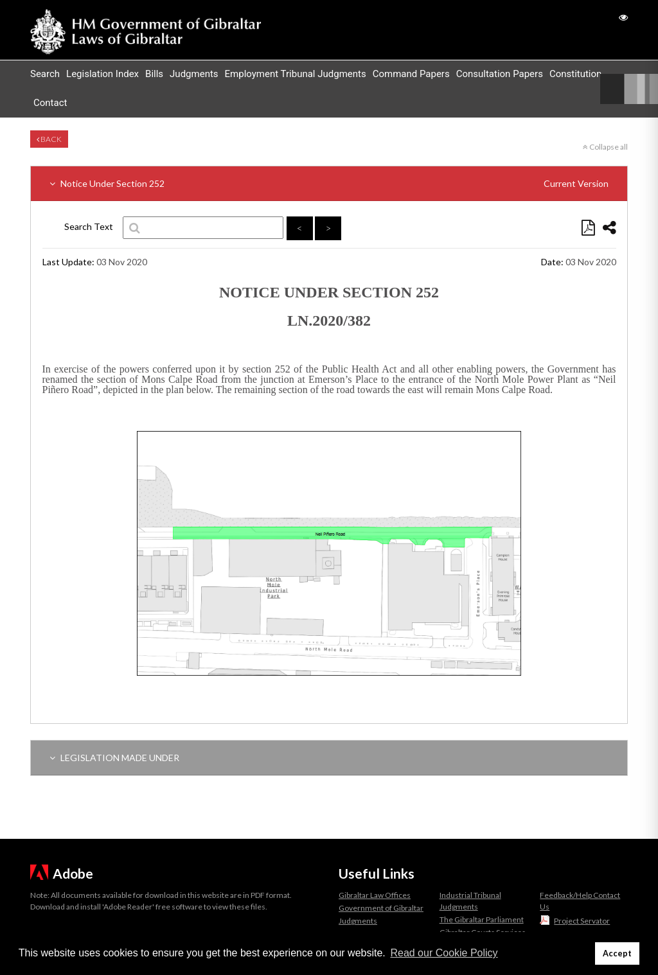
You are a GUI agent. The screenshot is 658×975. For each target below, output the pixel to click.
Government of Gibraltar (381, 908)
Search (45, 74)
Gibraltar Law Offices (375, 895)
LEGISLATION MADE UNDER (114, 757)
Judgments (194, 74)
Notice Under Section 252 (329, 183)
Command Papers (411, 74)
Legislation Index (102, 74)
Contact (50, 103)
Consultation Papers (499, 74)
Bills (154, 74)
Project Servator (582, 921)
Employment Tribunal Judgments (295, 74)
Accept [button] (617, 953)
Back (49, 139)
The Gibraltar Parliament (482, 919)
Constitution (575, 74)
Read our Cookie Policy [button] (443, 952)
